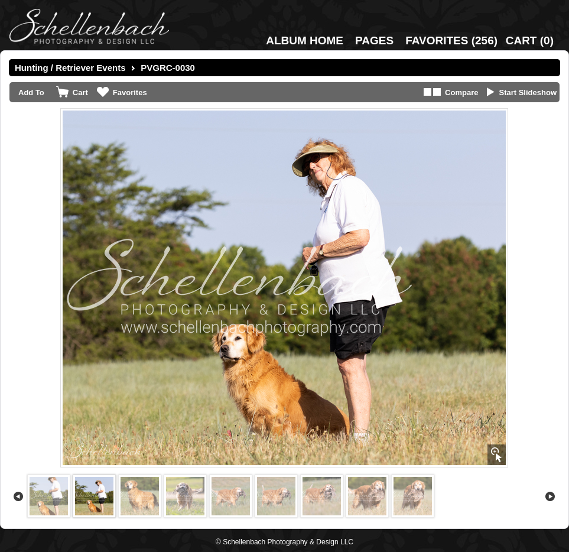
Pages (374, 40)
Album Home (304, 40)
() (451, 40)
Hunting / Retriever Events (70, 68)
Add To (31, 92)
